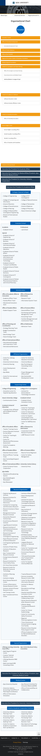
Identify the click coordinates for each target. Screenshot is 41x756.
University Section (19, 15)
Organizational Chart (34, 15)
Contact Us (20, 754)
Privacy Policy (17, 742)
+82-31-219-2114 (21, 750)
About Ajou (4, 15)
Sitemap (25, 742)
